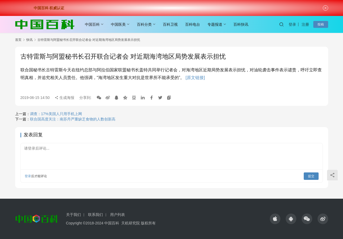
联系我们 (95, 214)
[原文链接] (195, 77)
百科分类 (144, 24)
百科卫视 (170, 24)
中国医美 (118, 24)
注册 (305, 24)
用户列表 (117, 214)
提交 (311, 176)
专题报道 (214, 24)
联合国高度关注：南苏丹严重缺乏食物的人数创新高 (72, 119)
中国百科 (92, 24)
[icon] (275, 219)
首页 (18, 40)
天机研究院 (130, 223)
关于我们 (73, 214)
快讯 (29, 40)
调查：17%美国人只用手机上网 (56, 114)
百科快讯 (240, 24)
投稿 (321, 24)
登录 (292, 24)
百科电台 (192, 24)
